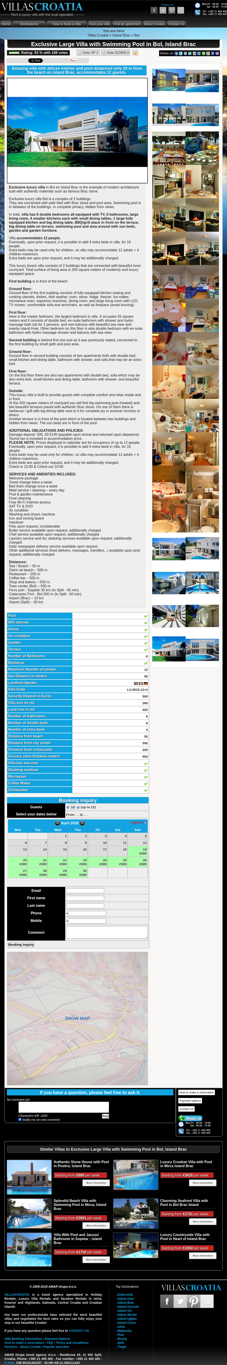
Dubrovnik (125, 1294)
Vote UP (88, 53)
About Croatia (154, 24)
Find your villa (99, 24)
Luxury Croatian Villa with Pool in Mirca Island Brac (186, 1164)
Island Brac (125, 1302)
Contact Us (176, 24)
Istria (121, 1326)
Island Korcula (128, 1306)
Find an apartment (127, 24)
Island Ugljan (127, 1318)
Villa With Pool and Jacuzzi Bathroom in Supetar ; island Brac (78, 1239)
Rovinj (122, 1338)
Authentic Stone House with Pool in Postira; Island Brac (81, 1164)
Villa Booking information (23, 1338)
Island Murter (127, 1314)
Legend (138, 822)
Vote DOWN (115, 53)
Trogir (121, 1347)
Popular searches (56, 1347)
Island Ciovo (126, 1322)
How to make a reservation (196, 1092)
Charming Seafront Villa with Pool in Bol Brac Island (184, 1203)
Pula (120, 1334)
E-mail (9, 1363)
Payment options (190, 1100)
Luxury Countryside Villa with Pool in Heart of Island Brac (185, 1237)
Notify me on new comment (39, 1119)
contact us (79, 1330)
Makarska (124, 1330)
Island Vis (124, 1310)
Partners (10, 1347)
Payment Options (58, 1338)
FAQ (50, 1343)
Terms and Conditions (72, 1343)
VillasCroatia (17, 1294)
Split (120, 1343)
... (77, 814)
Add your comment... (63, 1107)
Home (6, 24)
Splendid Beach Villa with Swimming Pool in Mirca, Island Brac (80, 1205)
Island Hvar (125, 1298)
